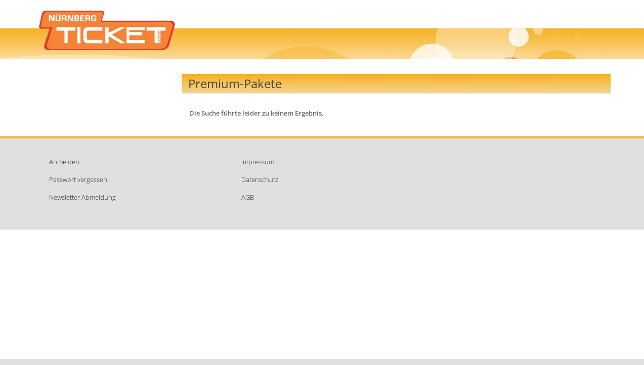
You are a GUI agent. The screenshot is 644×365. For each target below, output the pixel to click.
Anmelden (64, 161)
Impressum (257, 161)
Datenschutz (259, 179)
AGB (247, 197)
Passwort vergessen (78, 179)
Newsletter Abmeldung (82, 197)
